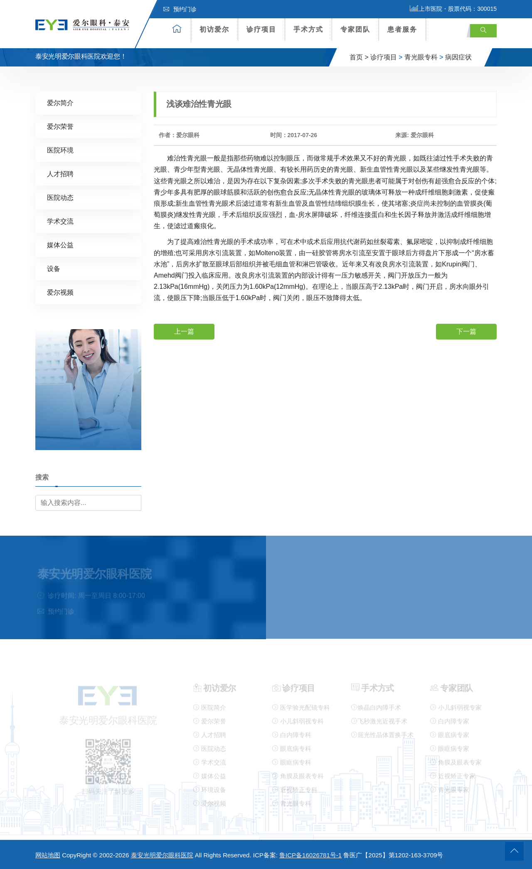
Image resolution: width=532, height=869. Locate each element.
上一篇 (184, 331)
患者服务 (402, 29)
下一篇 (466, 331)
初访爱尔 (214, 29)
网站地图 (47, 855)
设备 (53, 268)
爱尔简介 (60, 102)
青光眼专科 (421, 57)
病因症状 (458, 57)
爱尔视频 (60, 291)
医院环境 (60, 149)
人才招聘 (60, 173)
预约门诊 (180, 9)
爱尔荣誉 (60, 126)
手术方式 (308, 29)
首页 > (359, 57)
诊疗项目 (261, 29)
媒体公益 (60, 244)
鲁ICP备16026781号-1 (310, 855)
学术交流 (60, 220)
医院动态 (60, 197)
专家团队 (355, 29)
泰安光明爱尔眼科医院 (162, 855)
